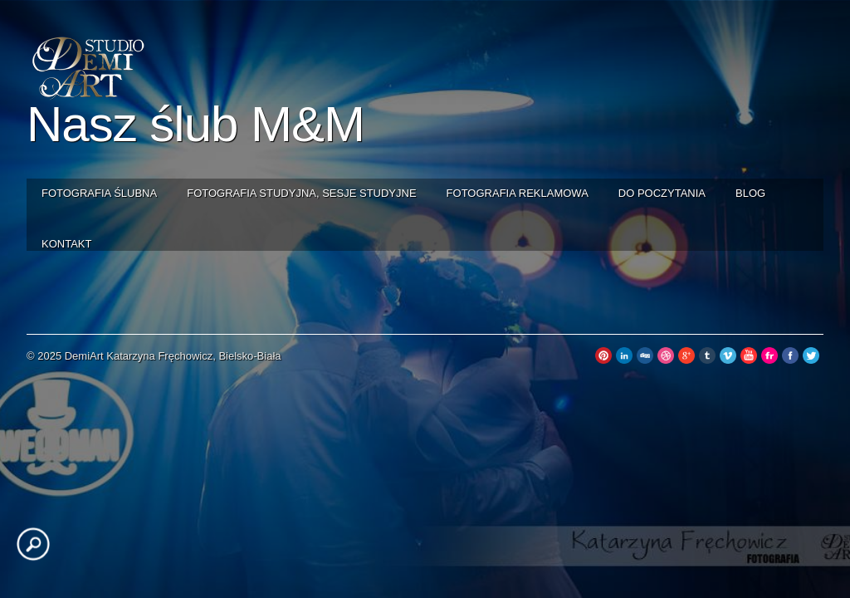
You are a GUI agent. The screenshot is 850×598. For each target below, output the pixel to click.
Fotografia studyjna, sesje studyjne (301, 193)
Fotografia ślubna (99, 193)
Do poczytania (662, 193)
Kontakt (66, 244)
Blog (750, 193)
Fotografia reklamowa (518, 193)
